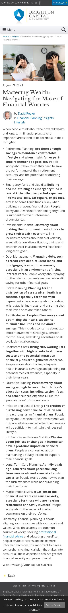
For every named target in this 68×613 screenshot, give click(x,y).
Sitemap (51, 585)
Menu (11, 30)
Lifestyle (19, 122)
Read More (34, 610)
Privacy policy (38, 585)
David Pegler (26, 113)
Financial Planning (29, 118)
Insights (15, 36)
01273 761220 (10, 2)
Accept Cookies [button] (54, 605)
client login (60, 2)
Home (6, 36)
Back (11, 575)
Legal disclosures (21, 585)
